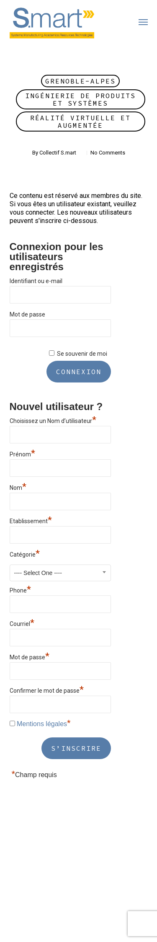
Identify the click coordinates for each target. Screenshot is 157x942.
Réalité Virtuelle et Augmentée (80, 121)
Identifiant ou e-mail (36, 281)
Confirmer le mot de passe (47, 689)
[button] (143, 22)
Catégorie (25, 553)
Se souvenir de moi (82, 353)
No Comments (107, 152)
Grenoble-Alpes (80, 81)
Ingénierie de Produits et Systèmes (80, 99)
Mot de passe (27, 314)
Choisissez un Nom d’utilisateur (53, 419)
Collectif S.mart (57, 152)
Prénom (22, 453)
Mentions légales (42, 723)
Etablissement (31, 520)
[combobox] (60, 573)
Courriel (22, 622)
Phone (20, 589)
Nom (18, 486)
